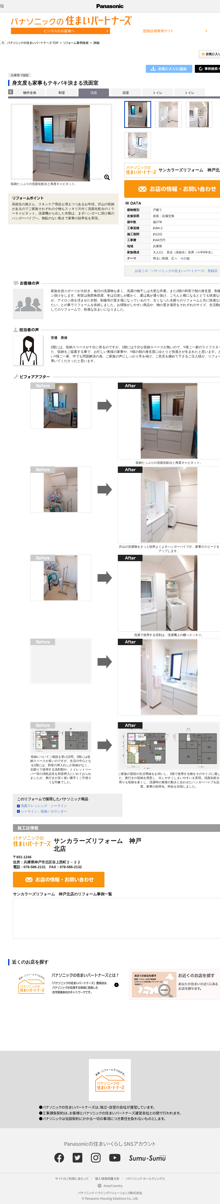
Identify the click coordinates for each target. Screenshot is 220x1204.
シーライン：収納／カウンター (44, 811)
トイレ (158, 93)
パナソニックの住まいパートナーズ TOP (32, 42)
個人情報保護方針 (107, 1178)
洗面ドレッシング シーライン (44, 806)
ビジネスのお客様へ (59, 30)
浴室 (125, 93)
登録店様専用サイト (158, 30)
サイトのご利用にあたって (72, 1178)
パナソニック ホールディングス (145, 1178)
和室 (61, 93)
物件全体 (29, 93)
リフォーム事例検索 (76, 42)
